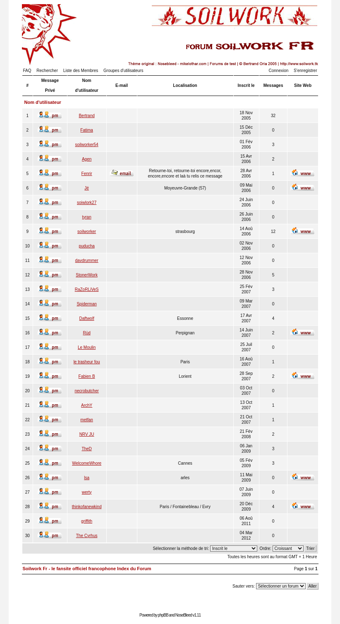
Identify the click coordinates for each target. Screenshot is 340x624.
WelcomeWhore (86, 463)
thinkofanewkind (87, 506)
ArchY (86, 405)
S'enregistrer (305, 70)
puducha (86, 246)
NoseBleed (183, 615)
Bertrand (86, 115)
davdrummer (86, 260)
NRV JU (86, 434)
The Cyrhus (87, 535)
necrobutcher (86, 391)
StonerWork (87, 275)
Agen (86, 159)
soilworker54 (86, 144)
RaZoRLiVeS (87, 289)
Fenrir (86, 173)
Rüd (86, 333)
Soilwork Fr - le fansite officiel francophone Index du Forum (87, 568)
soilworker (86, 231)
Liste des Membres (80, 70)
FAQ (27, 70)
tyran (86, 217)
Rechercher (47, 70)
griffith (86, 521)
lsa (86, 477)
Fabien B (87, 376)
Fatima (86, 130)
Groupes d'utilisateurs (123, 70)
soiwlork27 (86, 202)
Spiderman (86, 304)
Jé (86, 188)
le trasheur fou (87, 362)
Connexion (279, 70)
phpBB (163, 615)
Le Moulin (87, 347)
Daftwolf (86, 318)
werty (87, 492)
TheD (86, 448)
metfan (86, 420)
